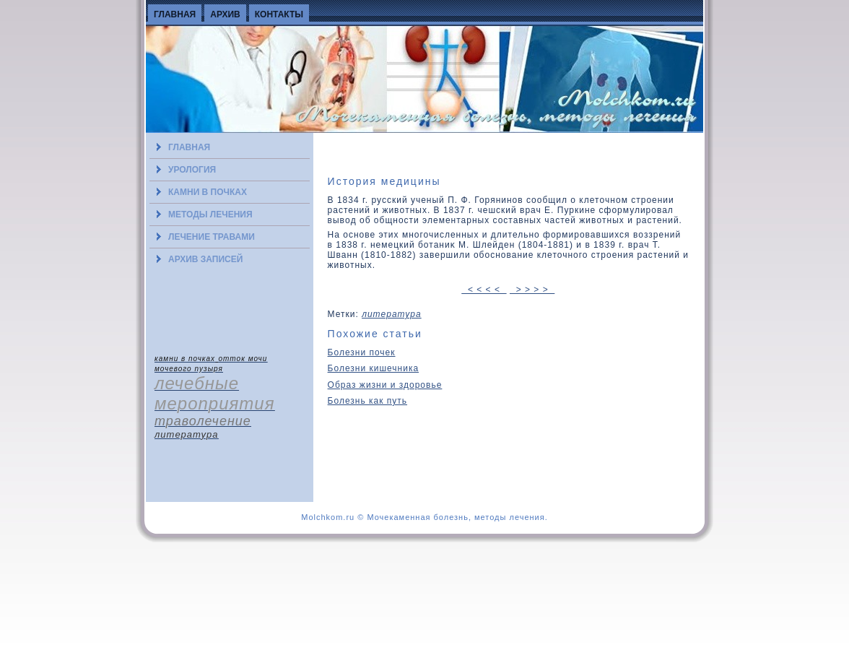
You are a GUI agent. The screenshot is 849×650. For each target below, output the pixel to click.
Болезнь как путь (367, 401)
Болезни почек (362, 352)
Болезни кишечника (373, 368)
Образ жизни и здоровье (385, 385)
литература (392, 314)
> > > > (532, 290)
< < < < (483, 290)
